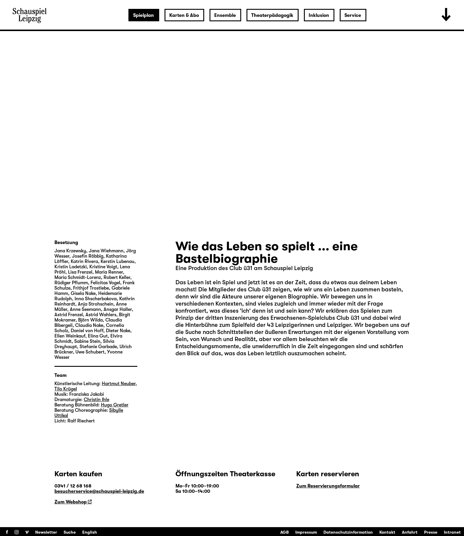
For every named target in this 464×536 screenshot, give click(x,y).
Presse (430, 532)
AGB (284, 532)
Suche (70, 532)
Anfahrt (410, 532)
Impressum (306, 532)
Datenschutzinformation (348, 532)
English (89, 532)
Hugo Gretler (114, 405)
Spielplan (143, 15)
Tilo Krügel (65, 389)
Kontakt (387, 532)
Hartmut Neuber (119, 383)
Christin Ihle (96, 399)
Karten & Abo (184, 15)
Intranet (452, 532)
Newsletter (46, 532)
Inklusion (319, 15)
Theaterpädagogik (272, 15)
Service (352, 15)
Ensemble (225, 15)
